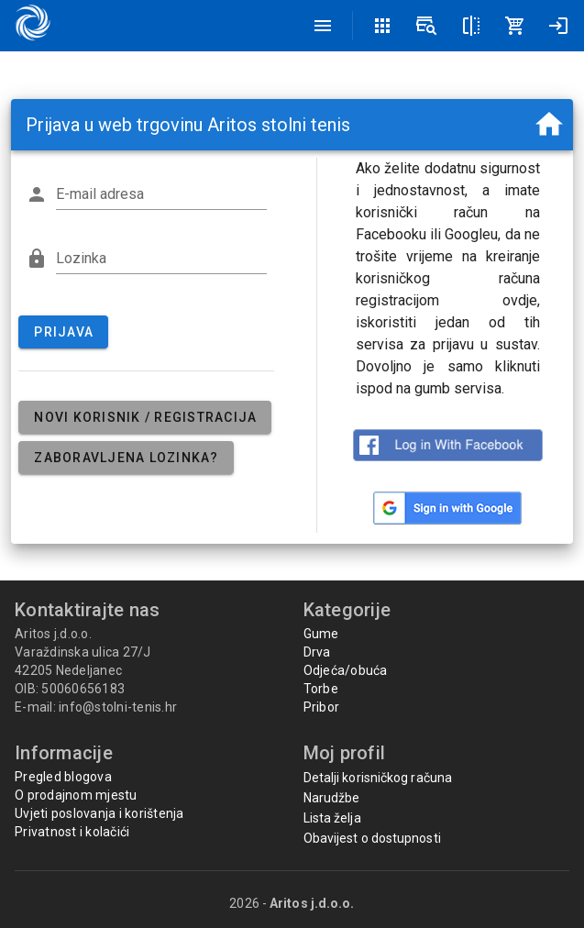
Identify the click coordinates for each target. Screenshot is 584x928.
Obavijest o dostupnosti (372, 838)
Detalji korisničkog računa (378, 777)
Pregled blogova (63, 776)
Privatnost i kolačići (72, 831)
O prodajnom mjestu (76, 795)
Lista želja (332, 818)
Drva (317, 652)
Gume (321, 633)
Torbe (320, 688)
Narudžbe (331, 797)
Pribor (321, 707)
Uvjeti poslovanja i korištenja (99, 813)
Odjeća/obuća (345, 670)
